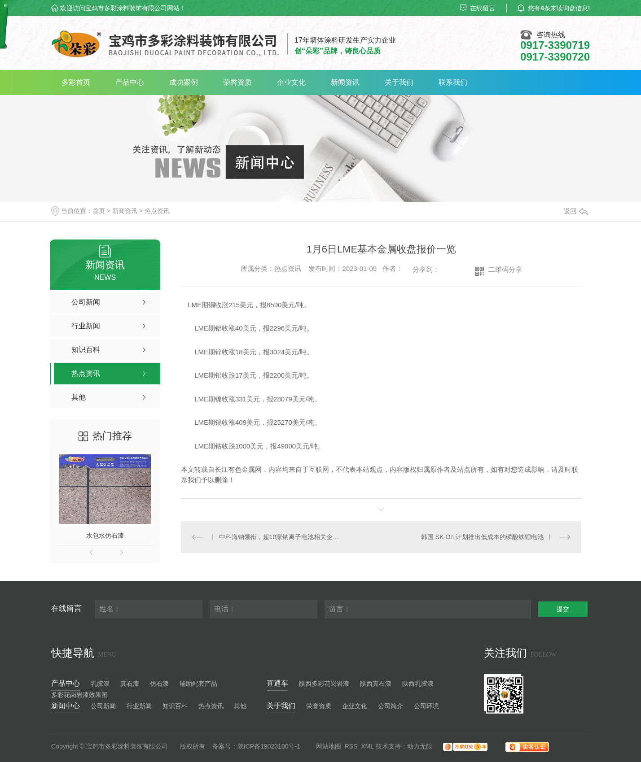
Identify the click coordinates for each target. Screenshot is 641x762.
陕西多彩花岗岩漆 (324, 683)
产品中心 (129, 82)
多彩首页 (75, 82)
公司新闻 (103, 706)
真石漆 (129, 683)
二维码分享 (505, 269)
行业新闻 (139, 706)
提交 (563, 609)
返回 (575, 211)
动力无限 (419, 746)
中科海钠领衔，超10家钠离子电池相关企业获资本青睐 (281, 536)
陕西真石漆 (375, 683)
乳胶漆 (100, 683)
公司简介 (390, 706)
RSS (351, 746)
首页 (98, 210)
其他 (240, 706)
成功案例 (183, 82)
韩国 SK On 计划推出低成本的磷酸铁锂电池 (482, 536)
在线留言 (477, 8)
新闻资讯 (345, 82)
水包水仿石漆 (105, 535)
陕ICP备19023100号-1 (268, 746)
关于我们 (399, 82)
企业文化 (291, 82)
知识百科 (175, 706)
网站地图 (328, 746)
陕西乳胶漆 (418, 683)
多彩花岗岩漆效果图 (79, 694)
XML (367, 746)
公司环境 (426, 706)
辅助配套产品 (198, 683)
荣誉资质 (237, 82)
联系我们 (453, 82)
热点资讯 (157, 210)
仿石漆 (159, 683)
